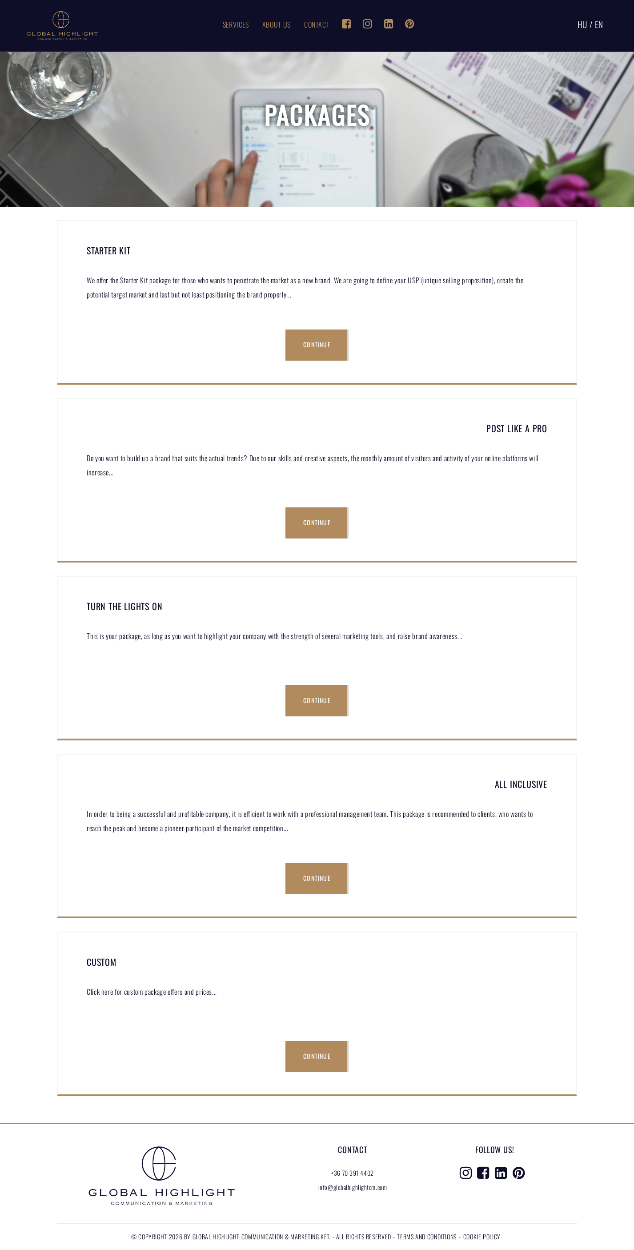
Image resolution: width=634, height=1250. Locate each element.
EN (599, 24)
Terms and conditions (427, 1236)
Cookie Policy (482, 1236)
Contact (316, 25)
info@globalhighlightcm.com (352, 1187)
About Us (276, 25)
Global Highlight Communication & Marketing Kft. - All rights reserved (293, 1236)
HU (582, 24)
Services (236, 25)
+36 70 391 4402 (352, 1173)
